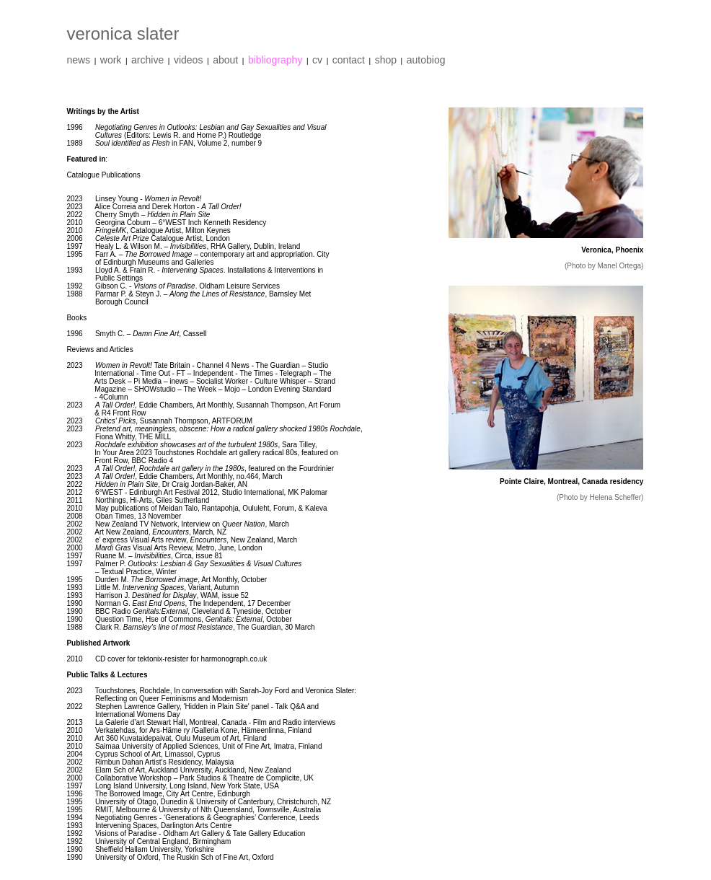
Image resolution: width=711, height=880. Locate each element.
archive (147, 60)
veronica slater (122, 33)
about (225, 60)
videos (188, 60)
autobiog (426, 60)
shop (386, 60)
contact (348, 60)
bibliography (275, 60)
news (78, 60)
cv (317, 60)
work (111, 60)
